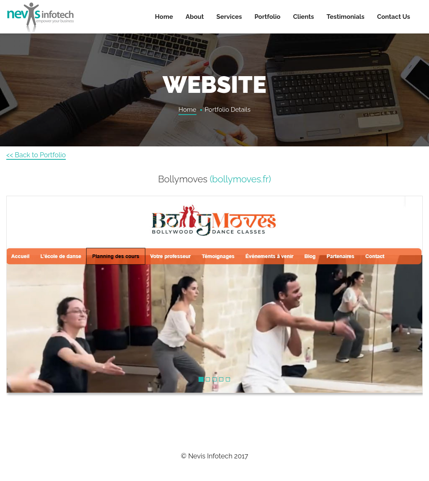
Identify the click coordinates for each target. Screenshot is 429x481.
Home (164, 16)
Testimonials (345, 16)
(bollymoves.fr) (240, 179)
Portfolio (267, 16)
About (195, 16)
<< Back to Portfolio (36, 155)
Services (229, 16)
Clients (303, 16)
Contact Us (393, 16)
